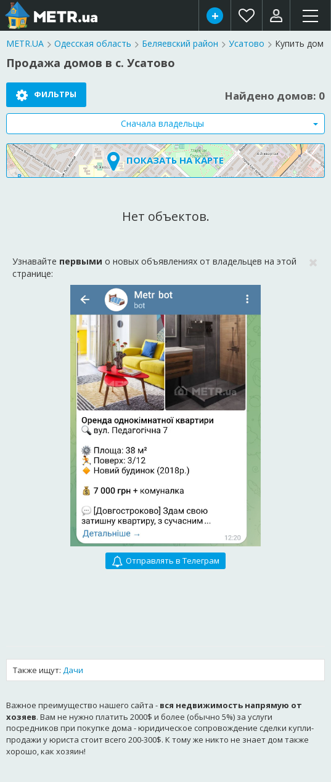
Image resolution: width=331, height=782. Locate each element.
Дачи (73, 670)
